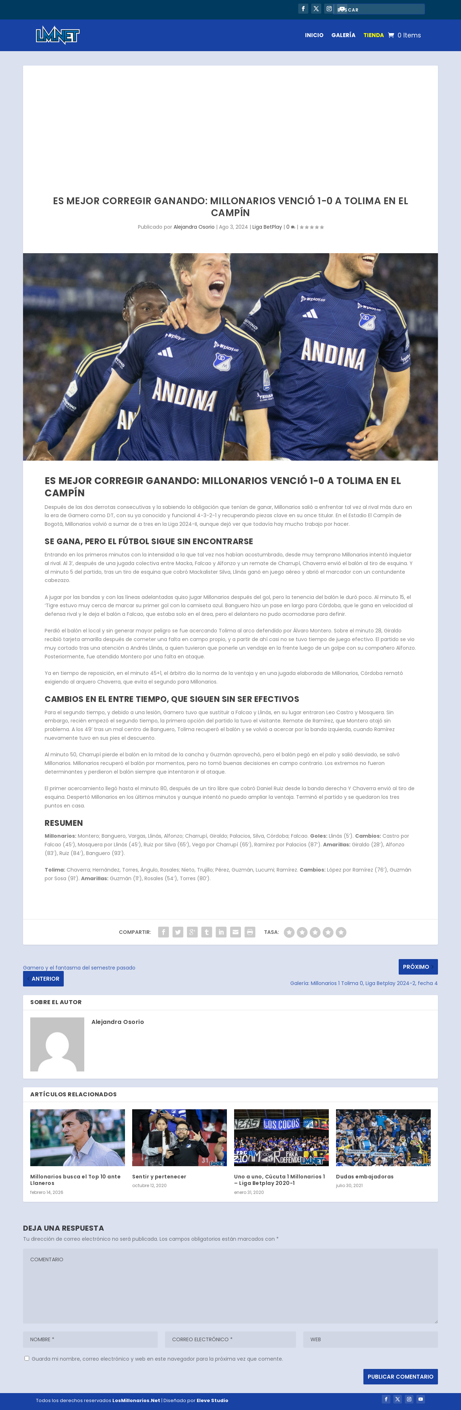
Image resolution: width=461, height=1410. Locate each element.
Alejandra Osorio (194, 226)
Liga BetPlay (267, 226)
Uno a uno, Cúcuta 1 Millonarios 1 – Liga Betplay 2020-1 (279, 1180)
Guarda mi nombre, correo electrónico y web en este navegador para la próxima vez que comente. (157, 1358)
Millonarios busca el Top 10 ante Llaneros (75, 1180)
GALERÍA (343, 35)
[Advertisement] (230, 119)
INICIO (314, 35)
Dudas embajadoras (365, 1176)
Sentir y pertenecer (159, 1176)
